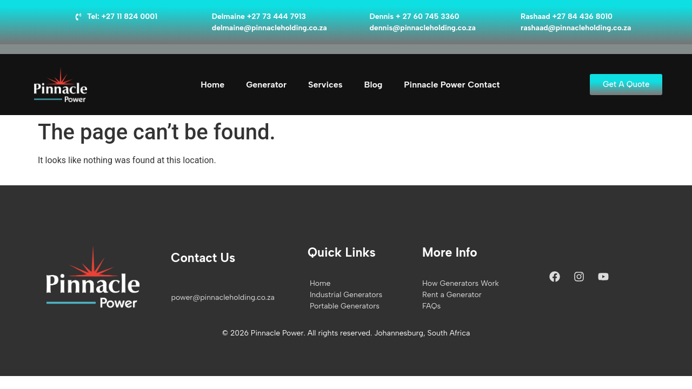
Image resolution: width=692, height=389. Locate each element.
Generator (266, 84)
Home (212, 84)
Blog (373, 84)
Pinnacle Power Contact (452, 84)
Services (325, 84)
